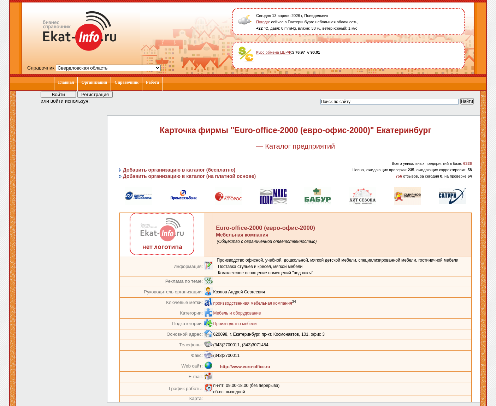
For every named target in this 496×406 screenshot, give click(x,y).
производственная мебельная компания (252, 303)
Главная (66, 82)
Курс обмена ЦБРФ (273, 52)
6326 (467, 163)
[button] (101, 100)
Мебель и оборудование (237, 313)
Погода (262, 22)
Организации (94, 82)
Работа (152, 82)
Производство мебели (234, 323)
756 (399, 176)
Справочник (126, 82)
